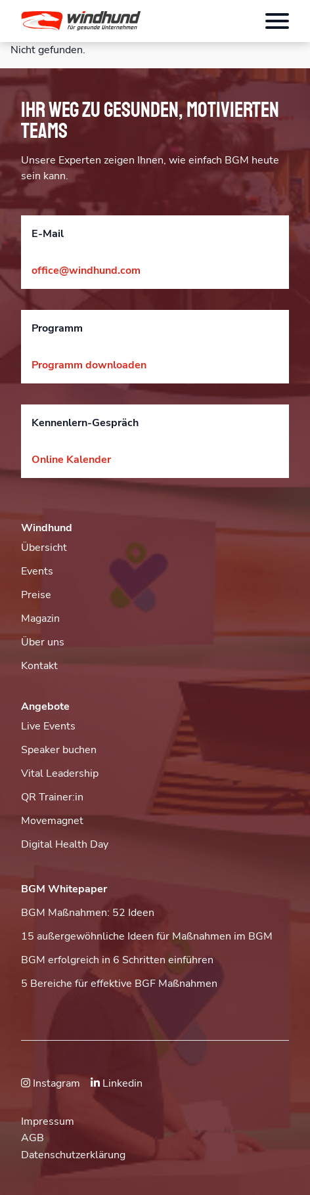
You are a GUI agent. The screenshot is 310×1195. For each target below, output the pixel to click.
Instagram (50, 1083)
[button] (122, 21)
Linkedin (117, 1083)
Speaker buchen (59, 750)
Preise (36, 595)
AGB (32, 1138)
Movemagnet (52, 821)
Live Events (48, 726)
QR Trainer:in (52, 797)
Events (37, 571)
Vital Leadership (60, 773)
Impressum (47, 1121)
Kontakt (39, 666)
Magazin (40, 618)
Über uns (42, 642)
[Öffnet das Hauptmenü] (277, 21)
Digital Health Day (64, 844)
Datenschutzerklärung (73, 1155)
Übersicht (44, 547)
